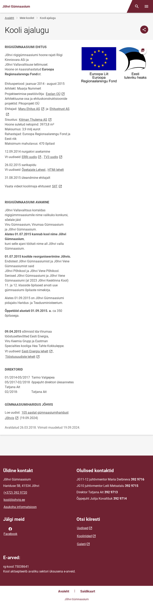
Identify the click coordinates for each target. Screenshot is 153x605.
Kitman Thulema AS (35, 119)
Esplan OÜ (55, 94)
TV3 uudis (53, 157)
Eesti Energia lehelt (37, 351)
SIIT (57, 186)
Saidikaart (87, 591)
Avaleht (9, 18)
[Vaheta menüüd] (146, 6)
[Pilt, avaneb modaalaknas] (113, 65)
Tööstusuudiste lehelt (22, 356)
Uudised (82, 528)
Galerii (81, 544)
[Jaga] (144, 30)
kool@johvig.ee (14, 500)
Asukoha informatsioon (20, 507)
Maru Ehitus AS (31, 109)
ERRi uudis (32, 157)
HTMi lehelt (56, 170)
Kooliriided (84, 536)
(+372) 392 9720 (15, 492)
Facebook (10, 531)
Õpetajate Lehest (33, 170)
